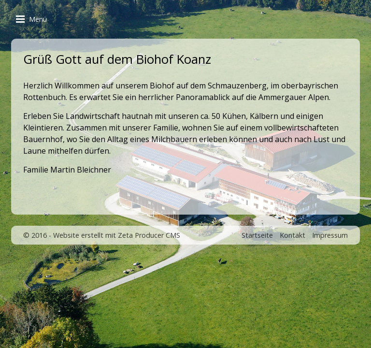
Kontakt (292, 235)
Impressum (330, 235)
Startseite (257, 235)
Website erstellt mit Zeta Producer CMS (116, 235)
